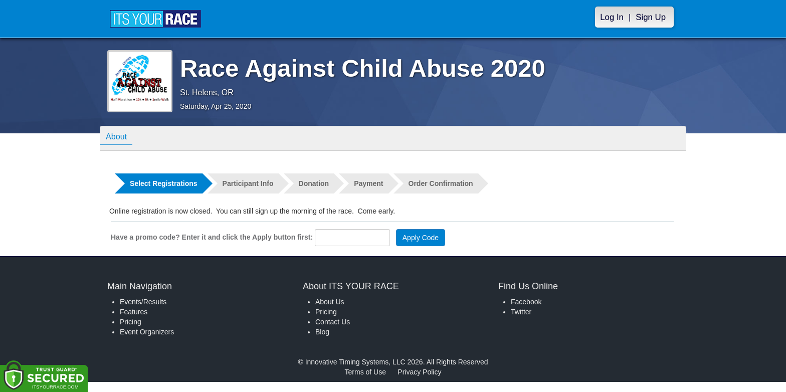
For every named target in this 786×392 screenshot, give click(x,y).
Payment (368, 183)
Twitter (521, 312)
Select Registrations (164, 183)
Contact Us (332, 322)
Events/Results (143, 302)
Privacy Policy (419, 372)
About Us (329, 302)
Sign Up (651, 17)
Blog (322, 332)
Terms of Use (365, 372)
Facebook (526, 302)
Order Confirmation (441, 183)
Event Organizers (147, 332)
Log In (612, 17)
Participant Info (248, 183)
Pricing (130, 322)
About (119, 137)
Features (133, 312)
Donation (314, 183)
